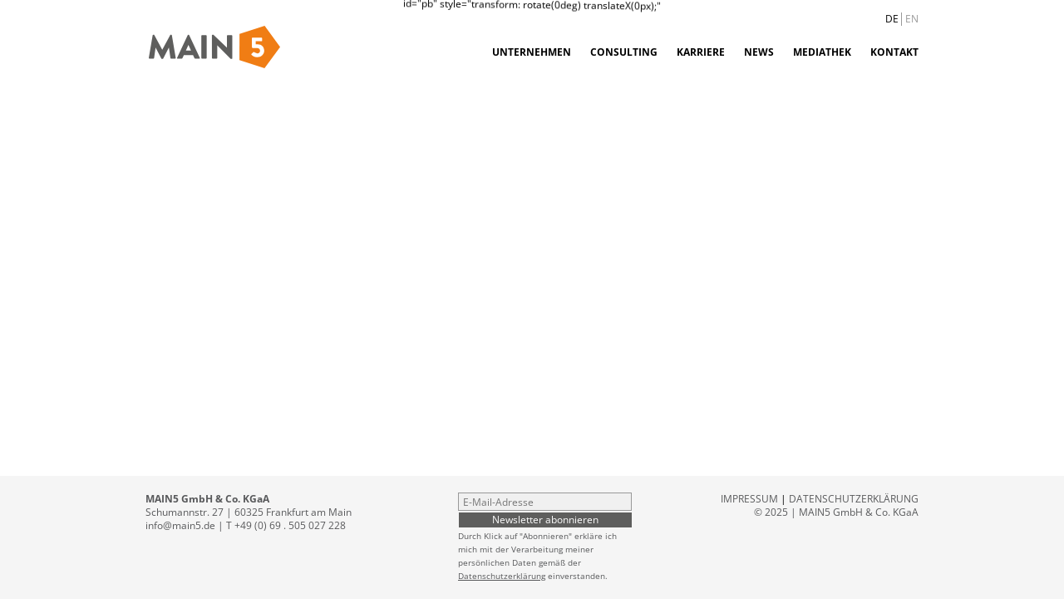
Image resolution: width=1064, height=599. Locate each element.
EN (912, 19)
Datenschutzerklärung (501, 576)
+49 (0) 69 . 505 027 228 (290, 525)
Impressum (749, 499)
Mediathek (822, 52)
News (759, 52)
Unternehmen (531, 52)
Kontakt (894, 52)
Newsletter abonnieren (545, 519)
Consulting (624, 52)
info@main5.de (180, 525)
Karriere (701, 52)
